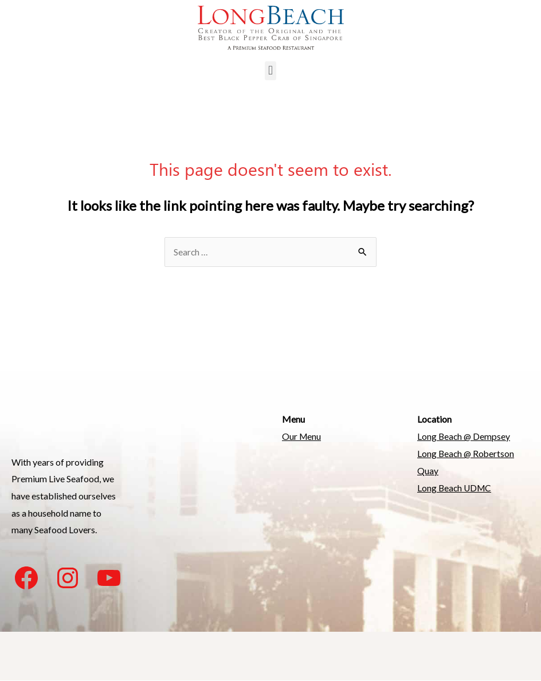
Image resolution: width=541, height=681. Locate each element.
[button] (270, 70)
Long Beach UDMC (455, 487)
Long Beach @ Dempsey (464, 436)
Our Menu (302, 436)
